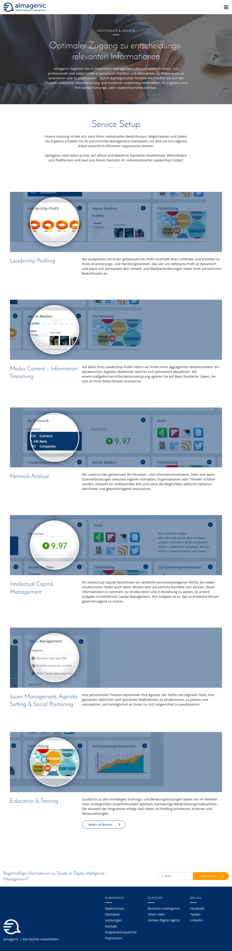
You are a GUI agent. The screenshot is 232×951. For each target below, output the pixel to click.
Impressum (113, 938)
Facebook (197, 908)
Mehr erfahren (101, 824)
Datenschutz (114, 908)
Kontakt (111, 926)
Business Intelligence (164, 908)
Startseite (112, 914)
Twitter (195, 914)
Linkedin (196, 920)
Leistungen (113, 920)
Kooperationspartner (121, 932)
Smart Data (156, 914)
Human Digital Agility (164, 920)
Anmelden (207, 876)
